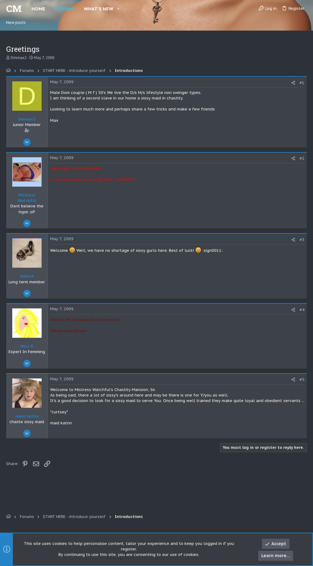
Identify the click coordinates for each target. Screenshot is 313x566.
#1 (302, 82)
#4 (302, 309)
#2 (302, 158)
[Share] (293, 83)
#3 (302, 239)
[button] (118, 9)
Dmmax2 (19, 57)
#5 (302, 379)
